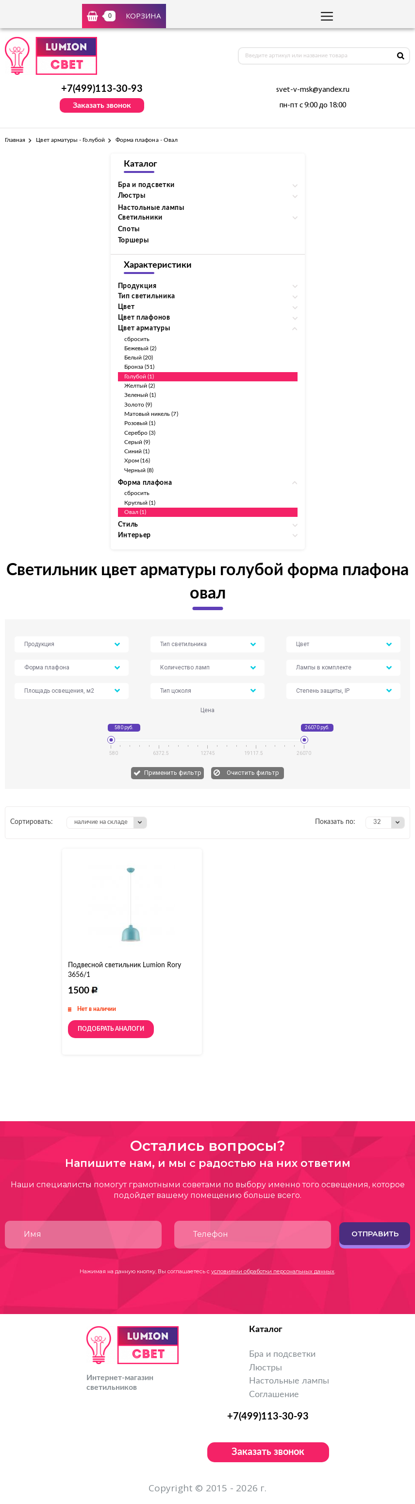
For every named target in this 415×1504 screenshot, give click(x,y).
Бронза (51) (139, 367)
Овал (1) (135, 512)
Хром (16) (137, 460)
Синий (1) (137, 451)
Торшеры (133, 240)
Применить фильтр (172, 772)
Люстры (265, 1368)
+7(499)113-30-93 (102, 89)
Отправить (374, 1233)
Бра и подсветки (282, 1354)
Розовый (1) (140, 423)
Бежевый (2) (140, 348)
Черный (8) (139, 470)
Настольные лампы (151, 208)
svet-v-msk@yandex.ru (312, 90)
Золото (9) (138, 405)
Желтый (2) (139, 386)
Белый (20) (138, 357)
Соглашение (274, 1394)
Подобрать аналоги (111, 1029)
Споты (129, 229)
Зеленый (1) (140, 395)
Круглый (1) (140, 503)
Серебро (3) (140, 433)
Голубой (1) (139, 376)
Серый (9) (137, 442)
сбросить (136, 339)
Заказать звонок (102, 105)
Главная (15, 140)
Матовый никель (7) (151, 414)
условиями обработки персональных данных (272, 1271)
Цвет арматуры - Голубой (70, 140)
